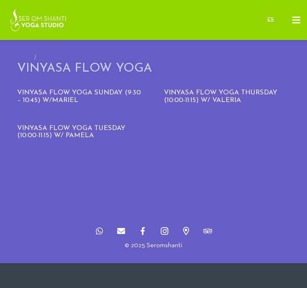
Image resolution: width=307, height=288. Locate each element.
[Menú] (296, 20)
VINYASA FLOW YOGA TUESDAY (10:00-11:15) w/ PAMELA (71, 132)
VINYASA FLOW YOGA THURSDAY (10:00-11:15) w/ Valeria (220, 96)
